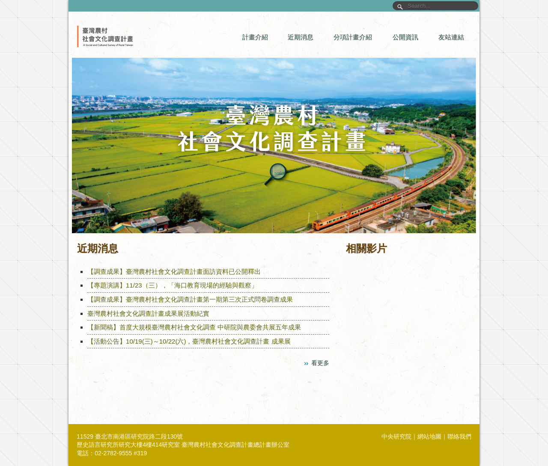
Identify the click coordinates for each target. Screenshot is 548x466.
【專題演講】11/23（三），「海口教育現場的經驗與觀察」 (172, 285)
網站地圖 (429, 436)
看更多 (320, 362)
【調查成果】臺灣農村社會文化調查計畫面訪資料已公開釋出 (174, 271)
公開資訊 (405, 37)
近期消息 (300, 37)
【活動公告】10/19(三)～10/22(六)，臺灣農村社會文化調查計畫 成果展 (189, 341)
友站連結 (451, 37)
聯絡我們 (459, 436)
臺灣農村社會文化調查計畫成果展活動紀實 (148, 313)
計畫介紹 (255, 37)
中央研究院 (396, 436)
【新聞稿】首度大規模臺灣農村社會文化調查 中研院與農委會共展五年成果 (194, 327)
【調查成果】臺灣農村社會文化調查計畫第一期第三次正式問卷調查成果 (190, 299)
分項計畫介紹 (353, 37)
